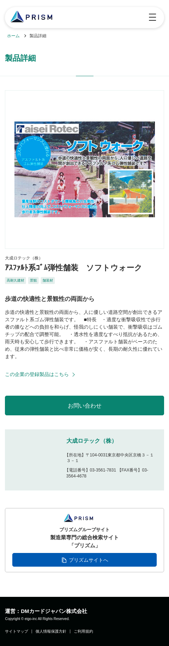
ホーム (13, 35)
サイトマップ (16, 631)
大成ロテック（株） (91, 441)
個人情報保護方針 (50, 631)
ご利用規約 (83, 631)
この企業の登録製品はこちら (37, 374)
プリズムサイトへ (88, 560)
